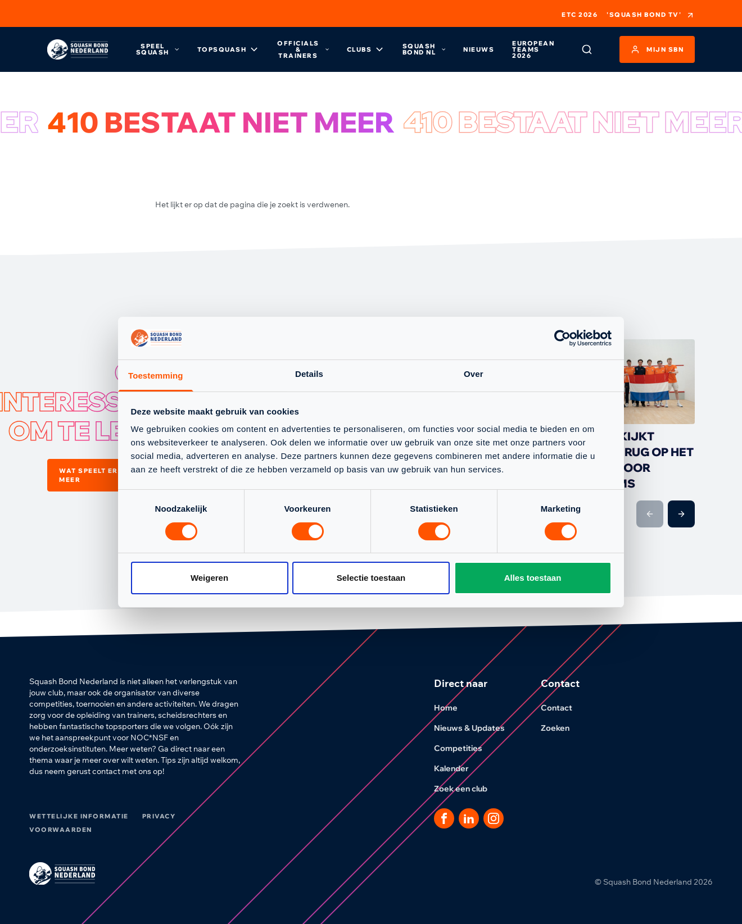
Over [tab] (473, 374)
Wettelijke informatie (79, 816)
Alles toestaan (533, 577)
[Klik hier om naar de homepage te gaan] (77, 49)
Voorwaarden (60, 830)
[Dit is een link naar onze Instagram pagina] (493, 818)
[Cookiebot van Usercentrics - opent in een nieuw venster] (562, 338)
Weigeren (209, 577)
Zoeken (562, 728)
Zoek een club (467, 789)
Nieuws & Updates (476, 728)
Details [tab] (309, 374)
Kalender (458, 768)
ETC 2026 (580, 15)
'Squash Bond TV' (651, 15)
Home (452, 708)
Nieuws (478, 49)
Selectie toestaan (371, 577)
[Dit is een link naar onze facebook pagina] (444, 818)
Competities (465, 748)
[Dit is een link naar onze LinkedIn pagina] (469, 818)
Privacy (159, 816)
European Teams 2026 (533, 49)
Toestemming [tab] (155, 375)
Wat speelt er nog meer (112, 475)
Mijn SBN (657, 49)
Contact (563, 708)
